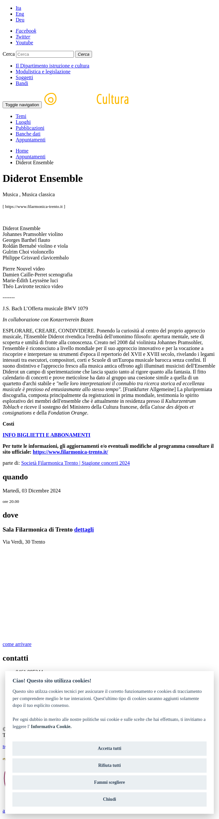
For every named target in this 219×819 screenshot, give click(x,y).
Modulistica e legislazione (43, 71)
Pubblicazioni (30, 128)
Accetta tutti (109, 748)
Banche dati (28, 134)
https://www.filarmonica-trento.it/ (70, 452)
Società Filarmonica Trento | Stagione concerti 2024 (75, 463)
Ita (18, 8)
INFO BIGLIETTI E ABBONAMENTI (46, 435)
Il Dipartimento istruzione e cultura (52, 65)
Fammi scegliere (109, 782)
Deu (20, 19)
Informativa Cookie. (51, 726)
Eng (20, 14)
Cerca (9, 54)
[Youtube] (24, 42)
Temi (21, 116)
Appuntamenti (31, 139)
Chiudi (109, 799)
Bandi (22, 83)
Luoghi (23, 122)
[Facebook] (26, 31)
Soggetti (24, 77)
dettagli (84, 529)
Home (22, 151)
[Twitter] (23, 36)
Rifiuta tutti (109, 765)
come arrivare (17, 644)
